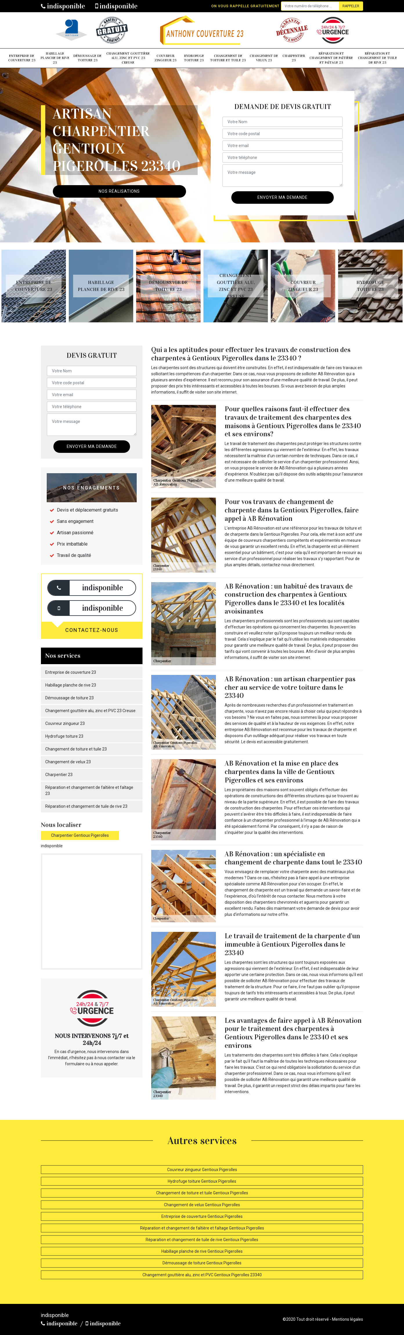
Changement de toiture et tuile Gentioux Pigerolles (202, 1193)
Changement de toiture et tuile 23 (228, 58)
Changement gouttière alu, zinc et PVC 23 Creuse (128, 58)
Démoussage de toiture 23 (87, 58)
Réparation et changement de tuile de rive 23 (377, 58)
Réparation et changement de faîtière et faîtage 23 (331, 58)
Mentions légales (347, 1319)
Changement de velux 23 (264, 58)
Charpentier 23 (293, 58)
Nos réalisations (119, 191)
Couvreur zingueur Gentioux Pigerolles (202, 1169)
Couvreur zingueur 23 (165, 58)
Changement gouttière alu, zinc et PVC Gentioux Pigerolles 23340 (202, 1275)
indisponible (63, 6)
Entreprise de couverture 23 (21, 58)
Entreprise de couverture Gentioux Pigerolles (202, 1216)
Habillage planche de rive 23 (55, 58)
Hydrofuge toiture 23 (194, 58)
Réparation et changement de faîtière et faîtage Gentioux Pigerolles (202, 1228)
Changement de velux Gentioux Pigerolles (202, 1204)
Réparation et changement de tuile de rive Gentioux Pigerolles (202, 1239)
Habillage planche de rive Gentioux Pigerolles (202, 1251)
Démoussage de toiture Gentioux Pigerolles (202, 1263)
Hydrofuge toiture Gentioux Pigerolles (202, 1181)
